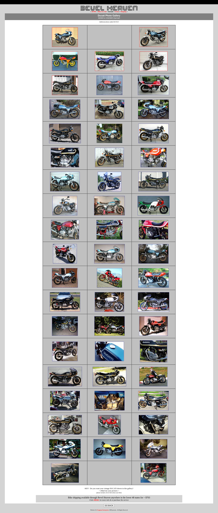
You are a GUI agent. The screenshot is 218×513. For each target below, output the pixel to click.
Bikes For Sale (102, 11)
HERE (96, 500)
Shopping (124, 11)
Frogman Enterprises (103, 510)
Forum (117, 11)
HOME (94, 11)
